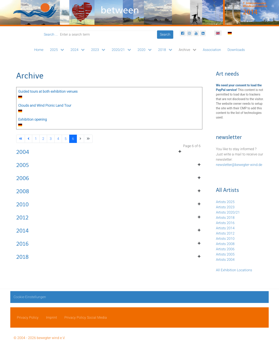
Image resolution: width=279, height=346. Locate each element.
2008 (22, 191)
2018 (22, 257)
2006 (22, 178)
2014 (22, 231)
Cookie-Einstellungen (30, 297)
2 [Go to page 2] (43, 138)
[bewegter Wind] (139, 13)
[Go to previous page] (28, 139)
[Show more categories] (180, 151)
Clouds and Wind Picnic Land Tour (44, 105)
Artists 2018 (225, 217)
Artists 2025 (225, 202)
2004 (22, 152)
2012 (22, 217)
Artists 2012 (225, 233)
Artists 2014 (225, 228)
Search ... (51, 34)
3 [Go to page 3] (51, 138)
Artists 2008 (225, 244)
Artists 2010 (225, 238)
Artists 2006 (225, 249)
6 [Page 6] (73, 138)
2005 (22, 165)
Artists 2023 (225, 207)
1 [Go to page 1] (36, 138)
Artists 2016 (225, 223)
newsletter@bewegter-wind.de (239, 164)
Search (165, 34)
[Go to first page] (20, 139)
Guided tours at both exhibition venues (48, 91)
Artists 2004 (225, 259)
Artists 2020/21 (228, 212)
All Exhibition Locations (234, 270)
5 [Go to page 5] (66, 138)
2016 (22, 244)
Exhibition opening (32, 119)
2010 (22, 204)
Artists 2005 (225, 254)
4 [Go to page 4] (58, 138)
